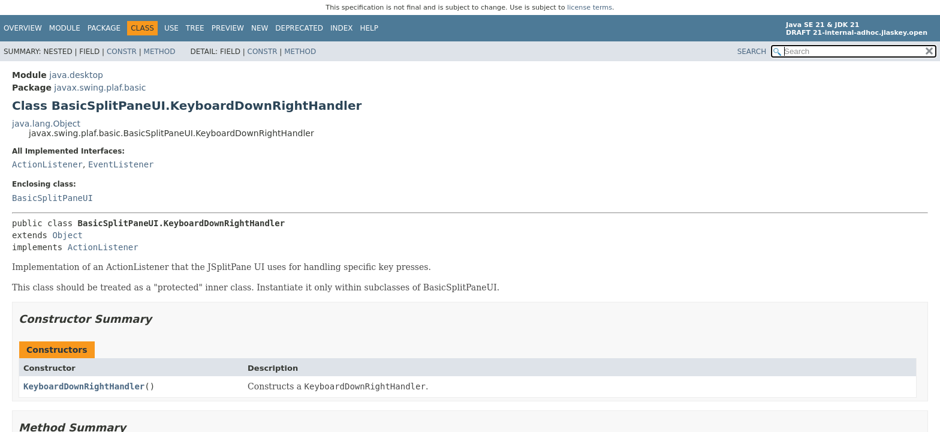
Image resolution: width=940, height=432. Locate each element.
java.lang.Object (46, 123)
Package (104, 28)
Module (64, 28)
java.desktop (76, 75)
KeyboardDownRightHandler (83, 386)
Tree (195, 28)
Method (160, 51)
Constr (122, 51)
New (259, 28)
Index (341, 28)
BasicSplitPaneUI (52, 198)
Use (171, 28)
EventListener (121, 164)
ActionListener (47, 164)
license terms (589, 7)
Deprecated (299, 28)
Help (369, 28)
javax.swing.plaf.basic (100, 87)
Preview (228, 28)
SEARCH (752, 51)
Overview (23, 28)
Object (67, 235)
